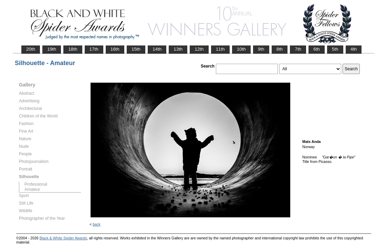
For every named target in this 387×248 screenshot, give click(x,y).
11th (220, 49)
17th (94, 49)
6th (317, 49)
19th (51, 49)
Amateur (32, 189)
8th (280, 49)
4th (354, 49)
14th (157, 49)
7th (298, 49)
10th (241, 49)
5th (335, 49)
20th (30, 49)
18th (72, 49)
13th (178, 49)
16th (115, 49)
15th (136, 49)
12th (199, 49)
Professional (35, 184)
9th (261, 49)
